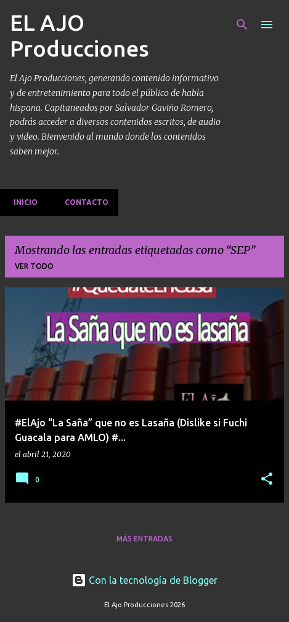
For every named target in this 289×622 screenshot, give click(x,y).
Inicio (22, 202)
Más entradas (144, 539)
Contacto (83, 202)
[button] (266, 479)
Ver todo (34, 266)
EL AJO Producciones (79, 35)
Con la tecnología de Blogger (144, 580)
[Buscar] (242, 24)
